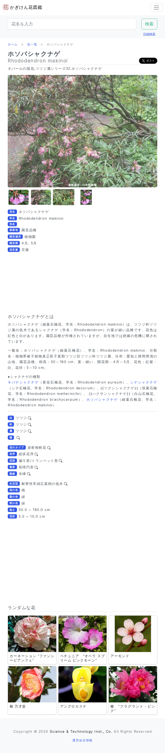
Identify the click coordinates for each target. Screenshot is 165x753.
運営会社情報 (82, 740)
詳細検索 (149, 34)
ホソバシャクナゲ (102, 399)
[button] (18, 197)
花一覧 (32, 44)
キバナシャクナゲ (23, 382)
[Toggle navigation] (156, 7)
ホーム (13, 44)
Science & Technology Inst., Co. (81, 731)
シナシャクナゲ (143, 382)
